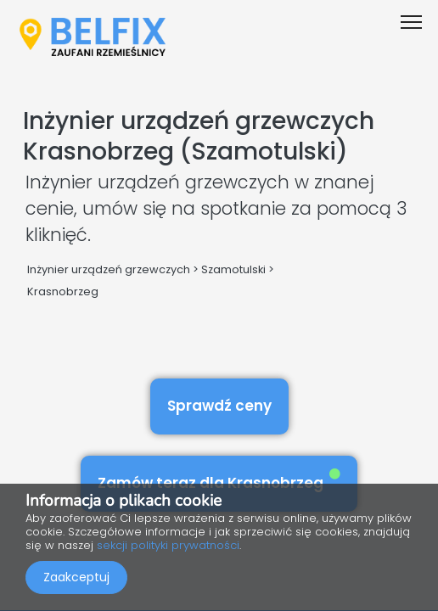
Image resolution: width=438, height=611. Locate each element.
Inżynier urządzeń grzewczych (108, 269)
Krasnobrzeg (62, 291)
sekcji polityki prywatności (168, 545)
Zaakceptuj (76, 577)
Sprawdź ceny (219, 405)
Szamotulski (233, 269)
